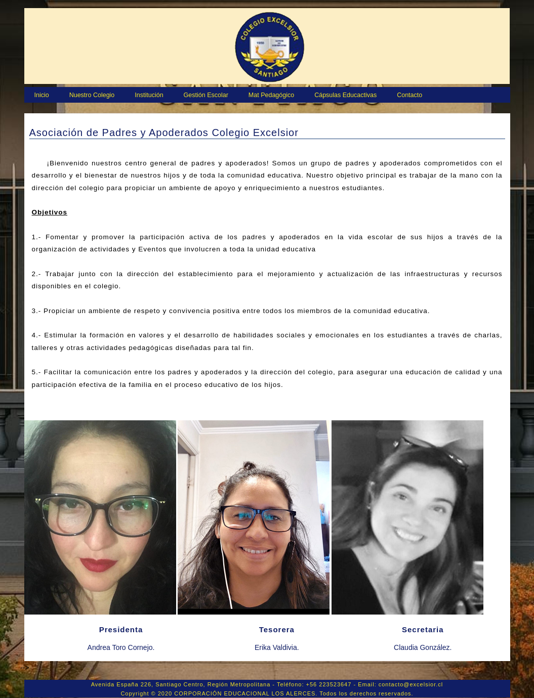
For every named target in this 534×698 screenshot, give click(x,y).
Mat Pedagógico (271, 95)
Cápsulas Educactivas (345, 95)
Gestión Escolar (206, 95)
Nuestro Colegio (92, 95)
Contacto (409, 95)
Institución (149, 95)
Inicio (41, 95)
